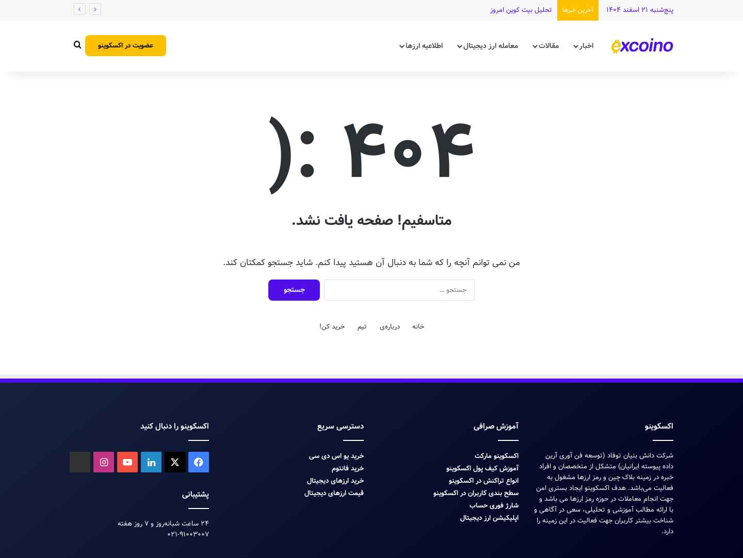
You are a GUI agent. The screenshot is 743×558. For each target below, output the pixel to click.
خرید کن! (332, 326)
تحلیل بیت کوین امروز (521, 10)
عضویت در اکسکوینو (125, 45)
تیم (362, 326)
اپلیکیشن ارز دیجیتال (489, 518)
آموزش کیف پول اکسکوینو (482, 468)
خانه (418, 326)
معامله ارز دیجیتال (490, 46)
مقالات (549, 46)
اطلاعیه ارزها (424, 46)
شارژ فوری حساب (494, 505)
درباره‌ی (390, 326)
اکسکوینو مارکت (497, 456)
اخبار (586, 46)
